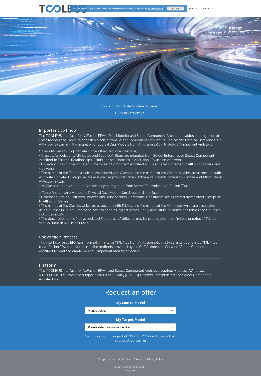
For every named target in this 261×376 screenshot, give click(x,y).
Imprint (115, 359)
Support (103, 359)
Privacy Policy (154, 359)
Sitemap (139, 359)
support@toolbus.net (130, 341)
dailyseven (130, 370)
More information (155, 8)
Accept (175, 8)
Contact (127, 359)
